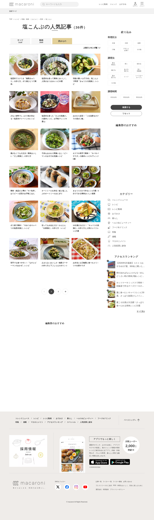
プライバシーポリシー (117, 489)
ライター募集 (117, 481)
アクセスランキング (55, 422)
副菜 (139, 43)
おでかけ (59, 418)
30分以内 (139, 97)
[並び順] (91, 48)
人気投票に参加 (86, 422)
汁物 (113, 49)
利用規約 (106, 489)
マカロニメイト (37, 422)
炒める (139, 64)
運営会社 (99, 489)
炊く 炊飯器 (139, 70)
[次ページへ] (65, 291)
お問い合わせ (127, 481)
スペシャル (71, 422)
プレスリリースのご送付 (104, 485)
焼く (126, 64)
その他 (139, 49)
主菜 (126, 43)
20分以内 (126, 97)
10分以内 (113, 97)
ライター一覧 (107, 481)
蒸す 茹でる (113, 76)
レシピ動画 (103, 4)
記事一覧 (99, 481)
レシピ (36, 418)
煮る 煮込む (113, 64)
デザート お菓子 (126, 49)
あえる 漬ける (126, 70)
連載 (25, 422)
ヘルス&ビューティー (85, 418)
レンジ (126, 76)
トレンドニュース (22, 418)
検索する (126, 107)
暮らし (69, 418)
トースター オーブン (139, 76)
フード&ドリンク (104, 418)
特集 (17, 422)
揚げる (113, 70)
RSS (114, 485)
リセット (126, 113)
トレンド (113, 4)
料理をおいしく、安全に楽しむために (130, 485)
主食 (113, 43)
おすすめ (122, 4)
